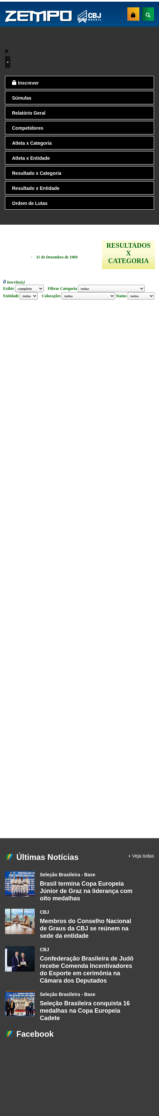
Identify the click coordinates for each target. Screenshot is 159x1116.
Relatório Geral (28, 113)
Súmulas (21, 98)
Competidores (27, 128)
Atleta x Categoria (32, 143)
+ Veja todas (141, 856)
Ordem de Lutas (30, 203)
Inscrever (25, 83)
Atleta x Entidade (31, 158)
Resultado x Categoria (36, 173)
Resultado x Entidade (35, 188)
